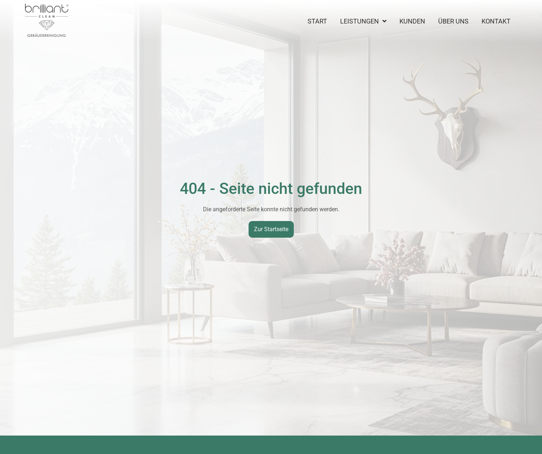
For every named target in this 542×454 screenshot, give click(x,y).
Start (317, 21)
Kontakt (496, 21)
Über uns (453, 21)
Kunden (412, 21)
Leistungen (363, 21)
